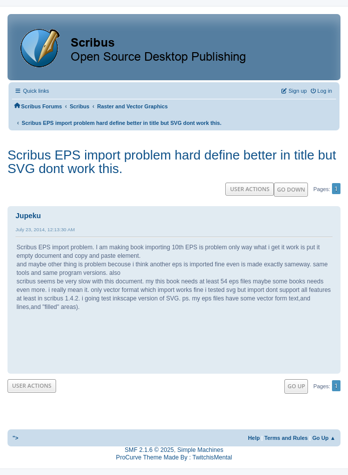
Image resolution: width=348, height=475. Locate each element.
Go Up (296, 386)
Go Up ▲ (323, 438)
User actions (249, 189)
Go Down (291, 189)
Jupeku (28, 216)
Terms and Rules (286, 438)
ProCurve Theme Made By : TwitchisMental (174, 457)
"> (16, 438)
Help (254, 438)
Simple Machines (200, 449)
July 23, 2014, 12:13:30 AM (45, 229)
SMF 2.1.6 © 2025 (149, 449)
